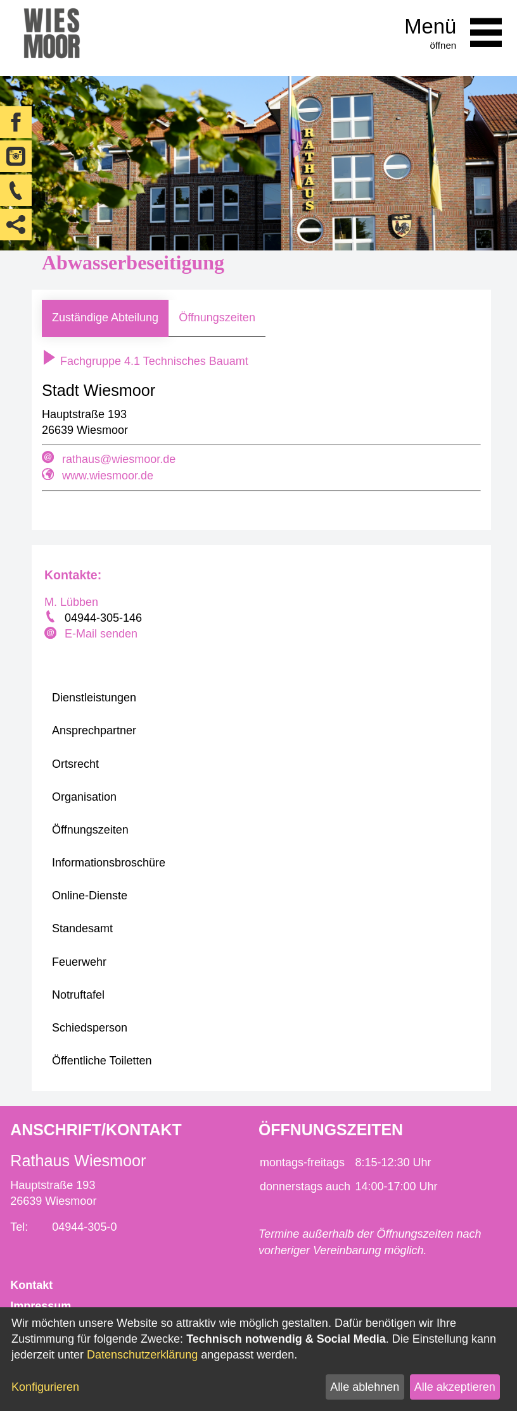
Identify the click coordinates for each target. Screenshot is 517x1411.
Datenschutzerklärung (142, 1354)
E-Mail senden (101, 633)
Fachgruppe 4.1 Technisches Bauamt (145, 361)
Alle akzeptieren (454, 1387)
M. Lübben (71, 602)
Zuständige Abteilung (105, 317)
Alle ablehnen (364, 1387)
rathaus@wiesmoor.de (119, 459)
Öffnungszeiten (217, 317)
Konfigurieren (45, 1387)
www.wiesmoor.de (107, 475)
